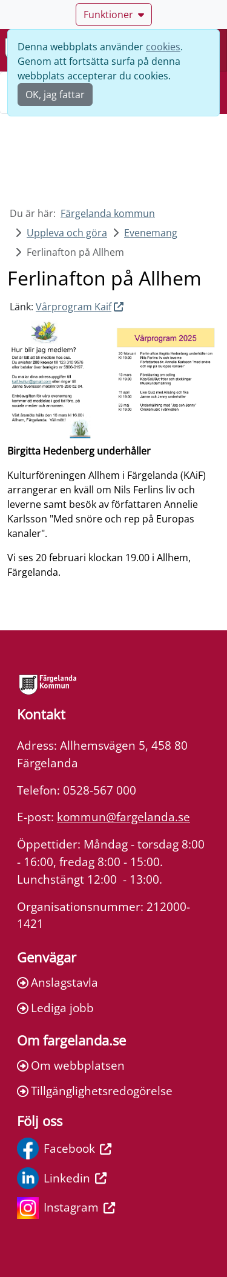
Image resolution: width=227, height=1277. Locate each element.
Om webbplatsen (71, 1065)
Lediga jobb (55, 1007)
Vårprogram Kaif (73, 306)
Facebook (64, 1148)
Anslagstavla (57, 982)
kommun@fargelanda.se (123, 817)
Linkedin (62, 1178)
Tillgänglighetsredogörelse (95, 1090)
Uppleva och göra (67, 232)
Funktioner (114, 14)
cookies (163, 46)
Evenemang (150, 232)
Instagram (66, 1208)
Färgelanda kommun (108, 213)
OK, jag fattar (55, 94)
